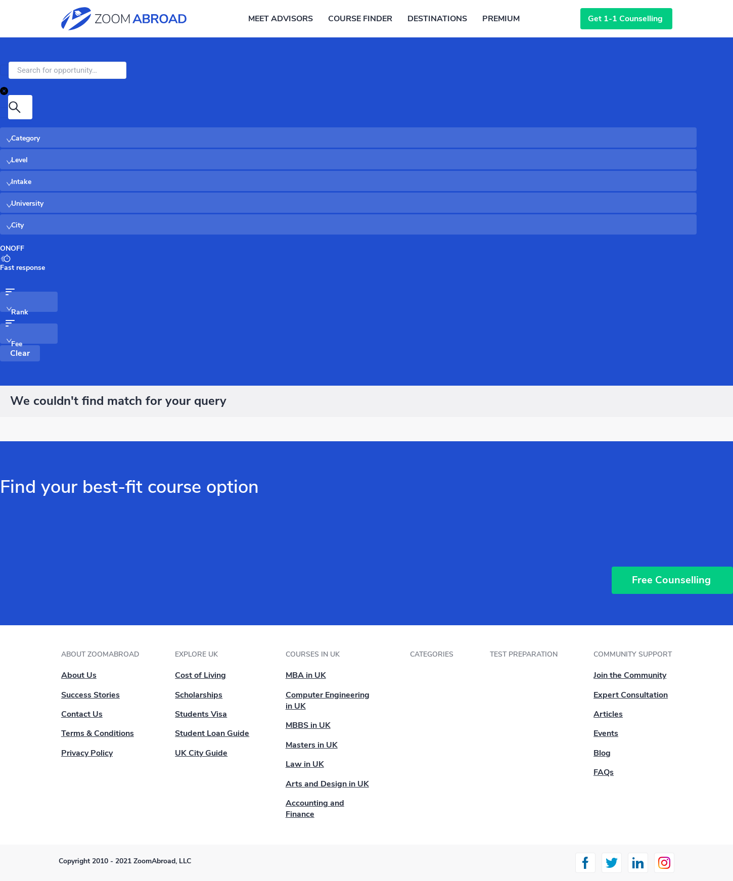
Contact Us (82, 714)
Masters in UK (312, 745)
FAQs (603, 772)
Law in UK (305, 764)
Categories (431, 654)
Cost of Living (200, 675)
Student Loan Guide (212, 733)
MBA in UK (306, 675)
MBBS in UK (308, 725)
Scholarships (198, 695)
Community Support (632, 654)
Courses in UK (313, 654)
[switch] (12, 249)
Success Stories (90, 695)
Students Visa (201, 714)
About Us (79, 675)
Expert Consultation (630, 695)
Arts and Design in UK (327, 784)
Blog (602, 753)
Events (605, 733)
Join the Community (629, 675)
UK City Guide (201, 753)
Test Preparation (524, 654)
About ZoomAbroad (100, 654)
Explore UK (196, 654)
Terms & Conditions (97, 733)
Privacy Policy (87, 753)
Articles (608, 714)
